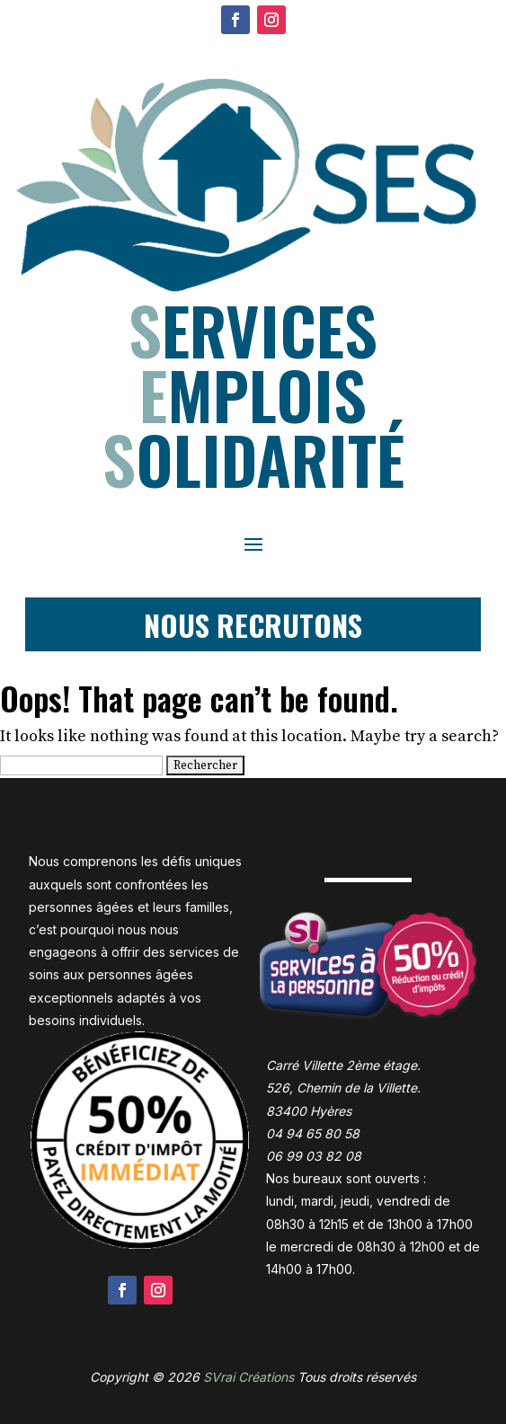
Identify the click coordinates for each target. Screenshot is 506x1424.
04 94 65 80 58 (313, 1133)
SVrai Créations (248, 1376)
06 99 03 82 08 (313, 1155)
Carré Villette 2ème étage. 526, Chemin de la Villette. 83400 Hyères (343, 1087)
